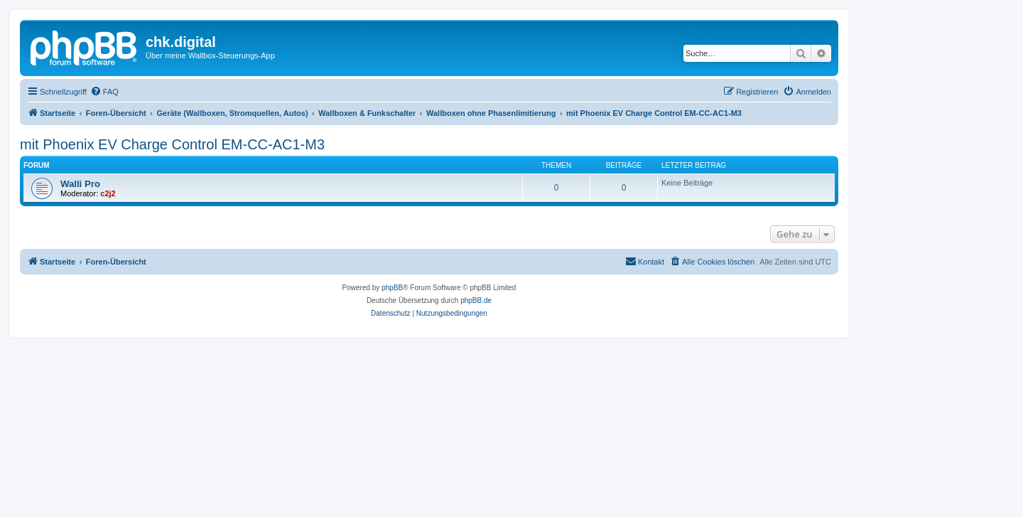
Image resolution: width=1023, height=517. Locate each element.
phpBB (392, 288)
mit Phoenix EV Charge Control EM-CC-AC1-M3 (172, 144)
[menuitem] (104, 91)
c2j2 (107, 193)
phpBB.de (476, 300)
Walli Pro (80, 183)
